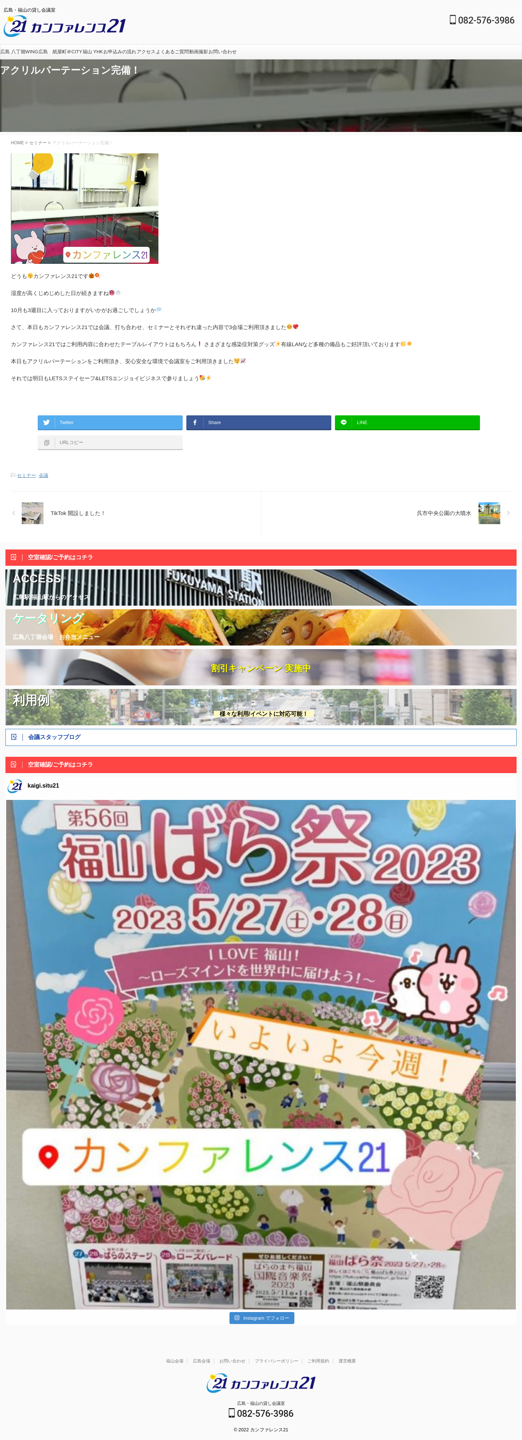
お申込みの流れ (119, 51)
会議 (43, 475)
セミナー (26, 475)
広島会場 (201, 1361)
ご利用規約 (318, 1361)
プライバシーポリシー (276, 1361)
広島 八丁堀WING (19, 51)
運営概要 (347, 1361)
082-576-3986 (482, 20)
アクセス (146, 51)
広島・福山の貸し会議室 (261, 1403)
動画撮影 (198, 51)
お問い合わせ (222, 51)
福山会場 (174, 1361)
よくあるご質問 (172, 51)
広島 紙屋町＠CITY (60, 51)
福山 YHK (93, 51)
